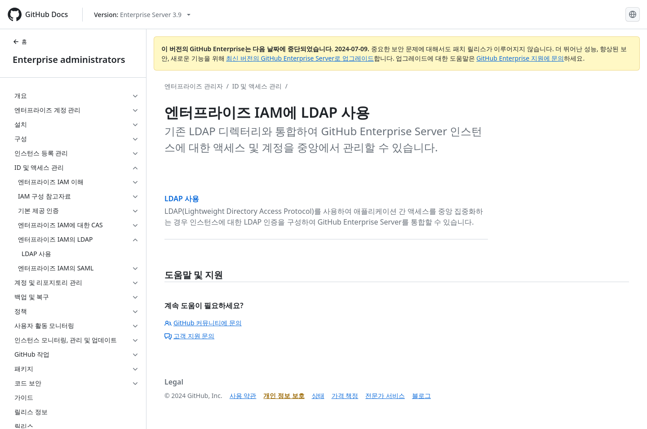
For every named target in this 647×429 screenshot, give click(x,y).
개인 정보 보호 (283, 395)
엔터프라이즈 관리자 (193, 86)
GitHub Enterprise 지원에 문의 (520, 58)
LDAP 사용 (181, 198)
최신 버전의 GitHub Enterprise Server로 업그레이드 (300, 58)
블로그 (421, 395)
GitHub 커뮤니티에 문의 (203, 322)
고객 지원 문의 (189, 336)
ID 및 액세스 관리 (257, 86)
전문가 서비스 (385, 395)
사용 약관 (243, 395)
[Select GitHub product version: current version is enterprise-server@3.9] (142, 15)
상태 (318, 395)
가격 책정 (345, 395)
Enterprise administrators (69, 59)
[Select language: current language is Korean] (632, 14)
